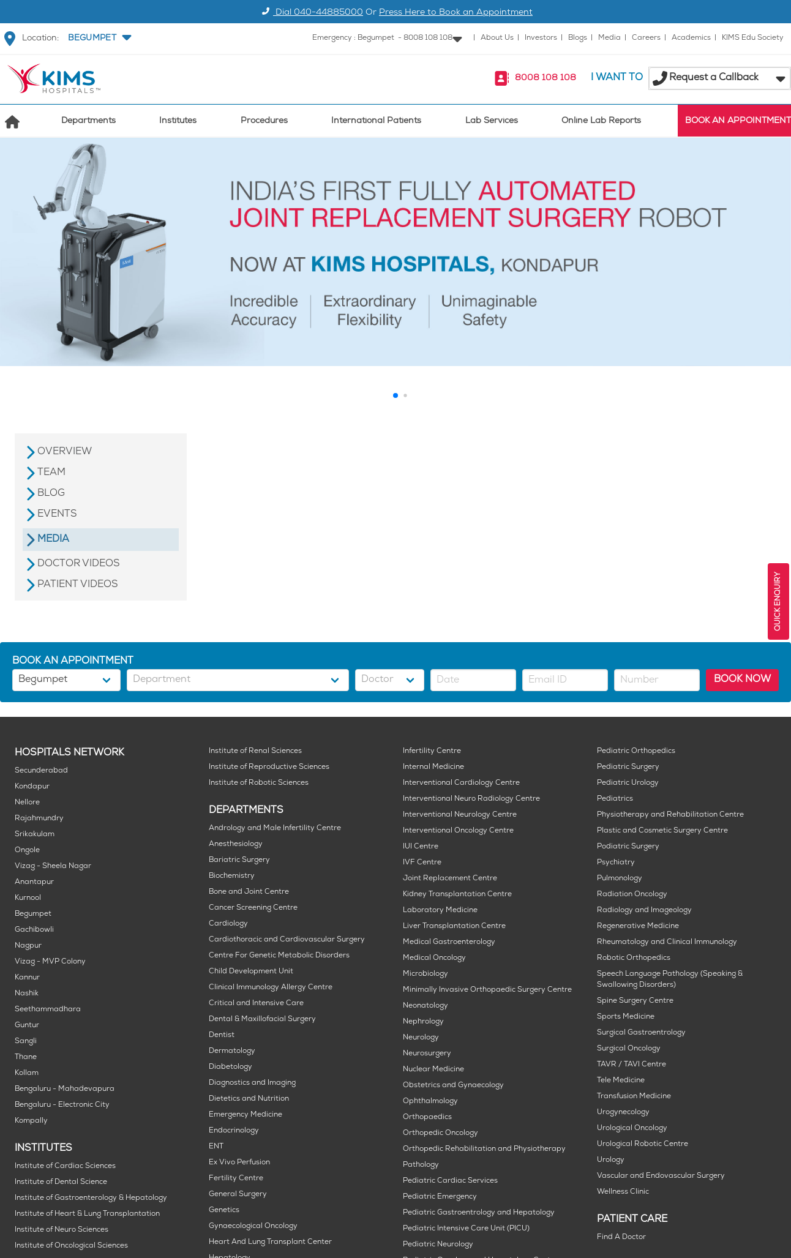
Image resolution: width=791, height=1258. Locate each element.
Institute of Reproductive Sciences (269, 767)
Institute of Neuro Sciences (61, 1230)
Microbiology (425, 974)
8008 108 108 (545, 78)
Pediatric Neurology (438, 1244)
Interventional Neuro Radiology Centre (471, 799)
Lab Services (491, 121)
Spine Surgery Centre (635, 1001)
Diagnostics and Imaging (252, 1083)
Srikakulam (34, 834)
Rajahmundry (39, 818)
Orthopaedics (427, 1117)
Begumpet (33, 914)
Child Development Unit (251, 971)
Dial (310, 13)
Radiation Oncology (632, 894)
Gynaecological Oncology (253, 1226)
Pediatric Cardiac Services (450, 1181)
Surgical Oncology (629, 1049)
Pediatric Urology (628, 783)
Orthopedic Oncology (440, 1133)
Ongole (27, 850)
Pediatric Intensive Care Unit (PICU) (466, 1229)
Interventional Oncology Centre (458, 831)
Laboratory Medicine (440, 910)
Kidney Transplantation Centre (457, 894)
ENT (216, 1146)
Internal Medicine (433, 767)
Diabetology (230, 1067)
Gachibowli (34, 930)
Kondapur (32, 787)
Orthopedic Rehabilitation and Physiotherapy (484, 1149)
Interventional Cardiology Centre (461, 783)
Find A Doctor (621, 1237)
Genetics (224, 1210)
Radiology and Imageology (644, 910)
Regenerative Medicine (638, 926)
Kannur (27, 978)
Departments (88, 121)
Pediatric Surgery (628, 767)
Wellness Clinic (623, 1192)
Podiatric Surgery (628, 847)
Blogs (577, 38)
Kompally (31, 1121)
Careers (646, 38)
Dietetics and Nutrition (249, 1099)
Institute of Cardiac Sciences (65, 1166)
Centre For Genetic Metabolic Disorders (279, 955)
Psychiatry (616, 862)
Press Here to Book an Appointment (456, 13)
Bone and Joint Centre (249, 892)
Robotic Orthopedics (633, 958)
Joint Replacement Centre (450, 878)
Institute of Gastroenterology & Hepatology (91, 1198)
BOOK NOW (742, 680)
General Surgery (238, 1194)
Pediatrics (615, 799)
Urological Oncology (632, 1128)
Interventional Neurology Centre (460, 815)
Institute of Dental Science (61, 1182)
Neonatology (425, 1006)
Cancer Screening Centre (253, 908)
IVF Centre (422, 862)
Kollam (27, 1073)
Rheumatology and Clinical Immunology (667, 942)
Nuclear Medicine (433, 1069)
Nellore (27, 802)
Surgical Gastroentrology (641, 1033)
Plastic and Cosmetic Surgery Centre (662, 831)
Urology (610, 1160)
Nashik (27, 993)
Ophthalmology (430, 1101)
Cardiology (228, 924)
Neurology (421, 1038)
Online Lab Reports (601, 121)
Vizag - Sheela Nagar (53, 866)
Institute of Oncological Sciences (71, 1246)
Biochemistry (232, 876)
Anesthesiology (236, 844)
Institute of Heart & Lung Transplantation (87, 1214)
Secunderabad (41, 771)
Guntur (27, 1025)
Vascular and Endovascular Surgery (661, 1176)
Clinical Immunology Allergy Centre (270, 987)
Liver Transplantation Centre (454, 926)
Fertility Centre (236, 1178)
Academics (691, 38)
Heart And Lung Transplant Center (270, 1242)
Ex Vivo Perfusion (239, 1162)
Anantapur (34, 882)
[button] (98, 38)
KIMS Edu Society (753, 38)
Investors (541, 38)
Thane (26, 1057)
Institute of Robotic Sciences (259, 783)
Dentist (221, 1035)
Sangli (26, 1041)
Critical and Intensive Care (256, 1003)
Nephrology (423, 1022)
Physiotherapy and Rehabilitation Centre (670, 815)
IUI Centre (420, 847)
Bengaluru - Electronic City (62, 1105)
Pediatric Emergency (440, 1197)
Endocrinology (234, 1131)
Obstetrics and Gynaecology (453, 1085)
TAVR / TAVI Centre (631, 1064)
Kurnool (28, 898)
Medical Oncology (434, 958)
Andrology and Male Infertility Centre (275, 828)
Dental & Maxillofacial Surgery (262, 1019)
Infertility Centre (432, 751)
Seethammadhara (48, 1009)
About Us (497, 38)
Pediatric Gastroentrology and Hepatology (479, 1213)
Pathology (421, 1165)
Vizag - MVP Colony (50, 962)
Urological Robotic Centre (642, 1144)
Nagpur (28, 946)
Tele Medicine (621, 1080)
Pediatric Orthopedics (636, 751)
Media (609, 38)
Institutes (178, 121)
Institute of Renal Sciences (255, 751)
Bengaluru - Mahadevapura (64, 1089)
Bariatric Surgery (239, 860)
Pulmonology (619, 878)
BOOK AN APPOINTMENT (738, 121)
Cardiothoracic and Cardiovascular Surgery (287, 940)
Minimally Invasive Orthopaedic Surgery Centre (487, 990)
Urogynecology (623, 1112)
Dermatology (232, 1051)
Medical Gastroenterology (449, 942)
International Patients (376, 121)
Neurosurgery (427, 1053)
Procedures (264, 121)
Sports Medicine (625, 1017)
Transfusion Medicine (634, 1096)
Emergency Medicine (245, 1115)
